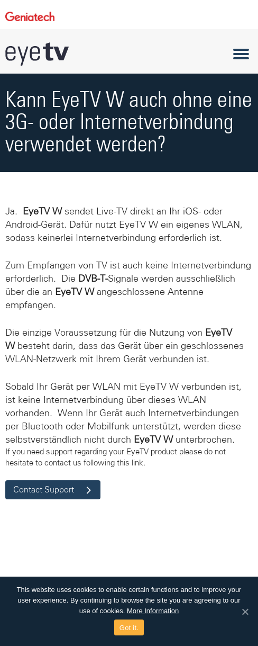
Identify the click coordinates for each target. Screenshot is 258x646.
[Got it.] (244, 611)
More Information (153, 611)
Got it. (129, 628)
